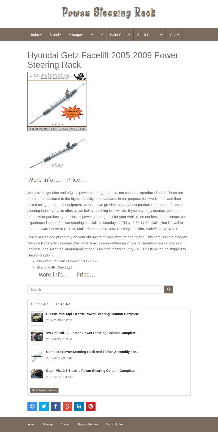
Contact (65, 424)
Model (97, 35)
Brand (55, 35)
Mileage (76, 35)
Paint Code (120, 35)
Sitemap (47, 424)
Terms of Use (114, 424)
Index (36, 35)
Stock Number (149, 35)
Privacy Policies (88, 424)
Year (174, 35)
